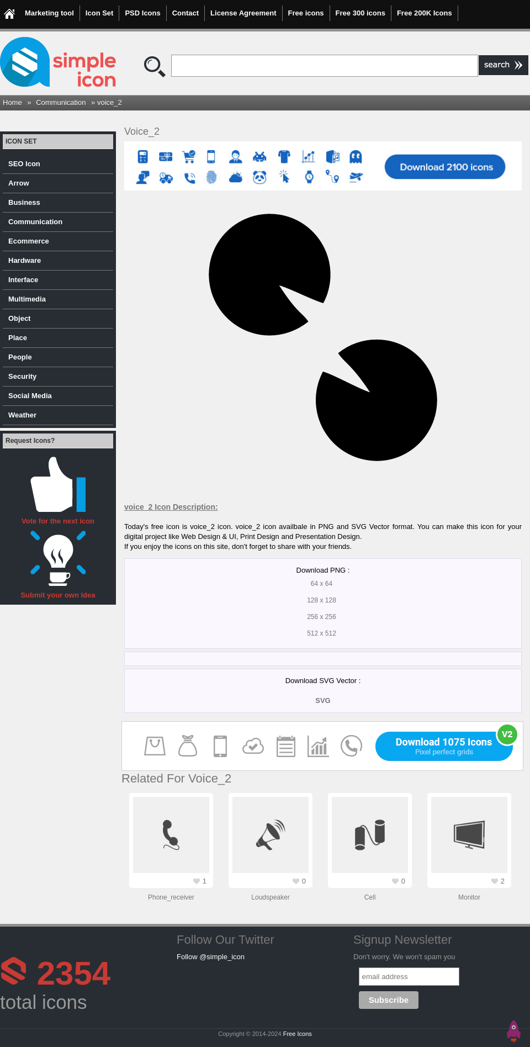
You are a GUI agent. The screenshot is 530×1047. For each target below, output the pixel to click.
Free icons (306, 13)
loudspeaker (270, 897)
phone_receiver (171, 897)
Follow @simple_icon (211, 957)
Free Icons (297, 1033)
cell (370, 897)
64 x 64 (321, 584)
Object (19, 318)
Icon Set (100, 13)
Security (22, 376)
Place (17, 338)
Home (12, 102)
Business (24, 202)
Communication (61, 102)
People (20, 357)
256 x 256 (321, 617)
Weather (22, 415)
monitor (469, 897)
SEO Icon (24, 164)
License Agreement (243, 13)
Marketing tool (49, 13)
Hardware (24, 260)
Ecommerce (28, 241)
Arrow (18, 183)
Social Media (30, 396)
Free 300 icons (360, 13)
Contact (185, 13)
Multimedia (27, 299)
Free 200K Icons (424, 13)
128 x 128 (321, 600)
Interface (23, 280)
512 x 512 (321, 633)
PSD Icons (142, 13)
